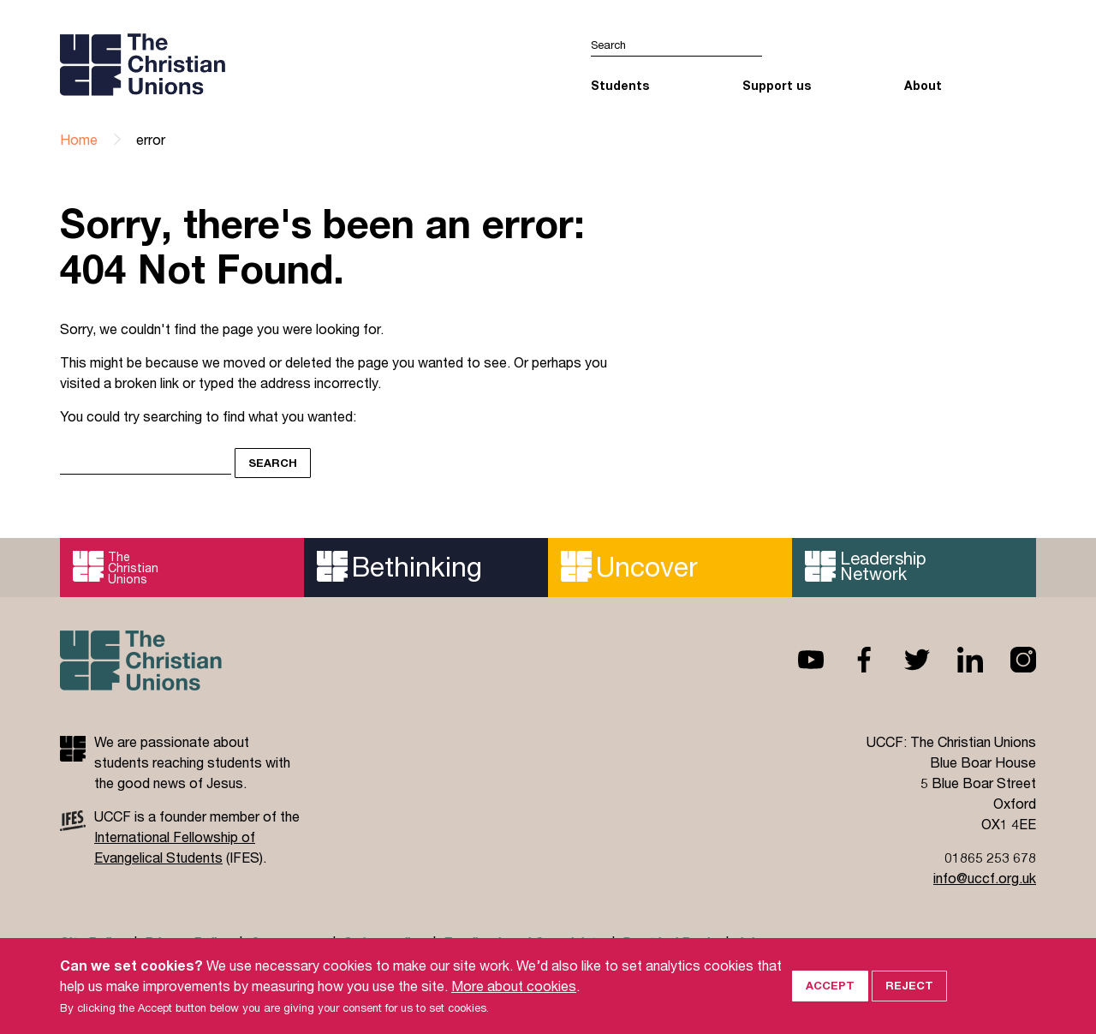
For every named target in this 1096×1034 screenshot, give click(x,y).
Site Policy (93, 943)
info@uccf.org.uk (984, 878)
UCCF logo (208, 64)
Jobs (751, 943)
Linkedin (956, 659)
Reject (909, 1000)
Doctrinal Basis (670, 943)
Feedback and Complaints (524, 943)
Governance (287, 943)
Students (620, 85)
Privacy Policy (188, 943)
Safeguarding (384, 943)
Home (79, 139)
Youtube (797, 659)
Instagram (1009, 659)
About (923, 85)
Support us (776, 85)
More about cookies (513, 1000)
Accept (830, 1000)
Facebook (850, 659)
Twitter (903, 659)
